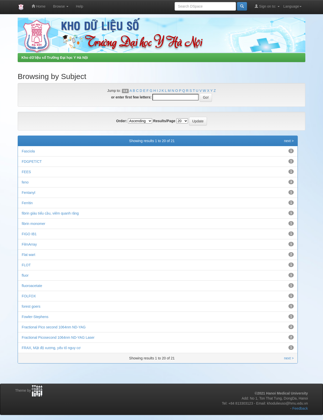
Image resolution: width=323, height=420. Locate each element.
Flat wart (28, 255)
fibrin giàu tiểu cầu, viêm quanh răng (50, 213)
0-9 (125, 90)
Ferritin (27, 203)
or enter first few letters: (131, 97)
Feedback (300, 408)
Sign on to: (267, 6)
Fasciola (28, 151)
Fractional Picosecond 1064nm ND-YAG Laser (58, 337)
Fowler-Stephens (35, 317)
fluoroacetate (32, 286)
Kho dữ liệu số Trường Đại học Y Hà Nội (54, 58)
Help (79, 6)
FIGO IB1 (29, 234)
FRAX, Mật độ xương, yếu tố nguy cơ (51, 348)
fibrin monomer (33, 224)
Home (38, 6)
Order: (121, 121)
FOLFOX (29, 296)
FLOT (26, 265)
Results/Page (164, 121)
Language (292, 6)
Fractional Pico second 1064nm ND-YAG (54, 327)
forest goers (31, 306)
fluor (25, 275)
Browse (60, 6)
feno (25, 182)
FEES (26, 172)
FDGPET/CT (32, 162)
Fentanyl (28, 193)
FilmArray (29, 244)
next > (289, 141)
